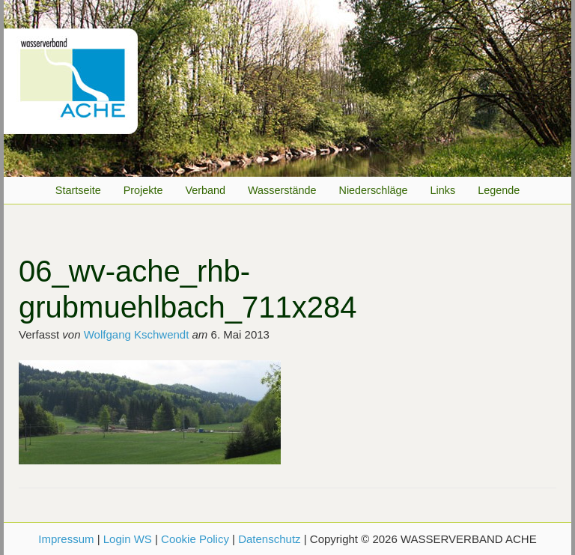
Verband (205, 190)
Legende (499, 190)
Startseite (78, 190)
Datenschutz (269, 539)
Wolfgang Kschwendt (136, 334)
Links (443, 190)
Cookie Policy (195, 539)
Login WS (127, 539)
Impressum (66, 539)
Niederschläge (373, 190)
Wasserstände (282, 190)
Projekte (143, 190)
